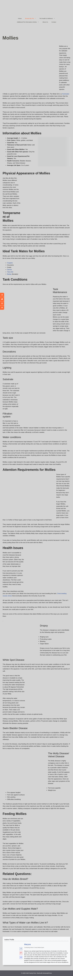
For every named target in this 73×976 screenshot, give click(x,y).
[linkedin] (2, 308)
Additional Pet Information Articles (29, 22)
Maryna (27, 944)
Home (20, 18)
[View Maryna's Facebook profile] (20, 948)
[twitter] (2, 299)
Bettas (9, 274)
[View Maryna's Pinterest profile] (20, 953)
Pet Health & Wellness (48, 18)
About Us (45, 22)
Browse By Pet (31, 18)
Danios (9, 269)
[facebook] (2, 295)
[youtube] (2, 303)
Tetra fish (10, 272)
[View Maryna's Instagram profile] (20, 957)
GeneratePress (47, 973)
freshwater (65, 94)
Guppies (10, 263)
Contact (54, 22)
